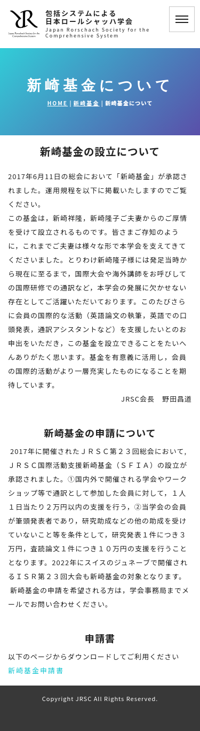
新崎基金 (87, 103)
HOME (57, 103)
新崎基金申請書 (36, 670)
